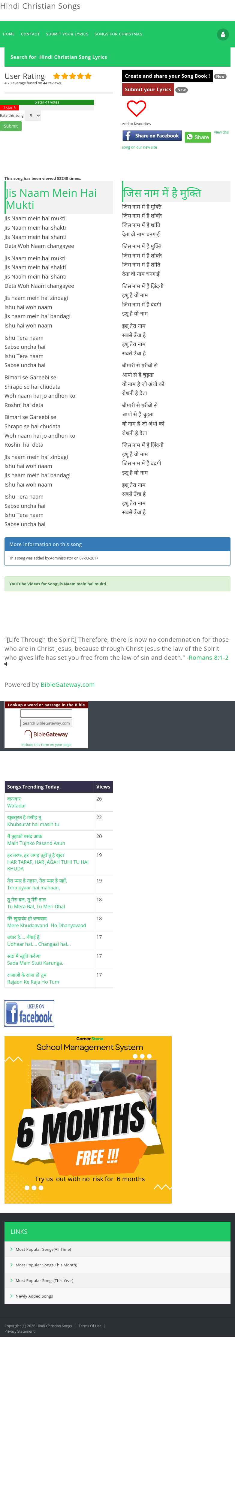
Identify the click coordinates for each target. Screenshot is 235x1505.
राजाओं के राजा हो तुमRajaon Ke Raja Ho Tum (33, 1149)
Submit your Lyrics (148, 176)
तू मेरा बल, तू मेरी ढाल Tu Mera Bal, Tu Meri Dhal (36, 1074)
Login (223, 35)
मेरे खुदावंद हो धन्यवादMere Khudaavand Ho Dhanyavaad (46, 1093)
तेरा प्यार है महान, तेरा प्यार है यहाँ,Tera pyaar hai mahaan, (37, 1055)
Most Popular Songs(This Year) (42, 1451)
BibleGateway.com (68, 856)
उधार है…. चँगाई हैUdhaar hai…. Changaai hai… (39, 1111)
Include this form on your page (46, 915)
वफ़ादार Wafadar (16, 973)
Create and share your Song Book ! (167, 163)
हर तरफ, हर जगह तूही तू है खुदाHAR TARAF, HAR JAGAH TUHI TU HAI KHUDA (48, 1033)
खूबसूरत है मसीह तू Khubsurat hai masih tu (33, 992)
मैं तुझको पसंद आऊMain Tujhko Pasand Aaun (36, 1011)
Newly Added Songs (32, 1467)
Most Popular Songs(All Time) (41, 1420)
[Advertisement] (115, 112)
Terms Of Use (90, 1497)
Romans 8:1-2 (209, 829)
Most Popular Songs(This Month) (44, 1436)
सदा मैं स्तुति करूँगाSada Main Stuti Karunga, (35, 1130)
